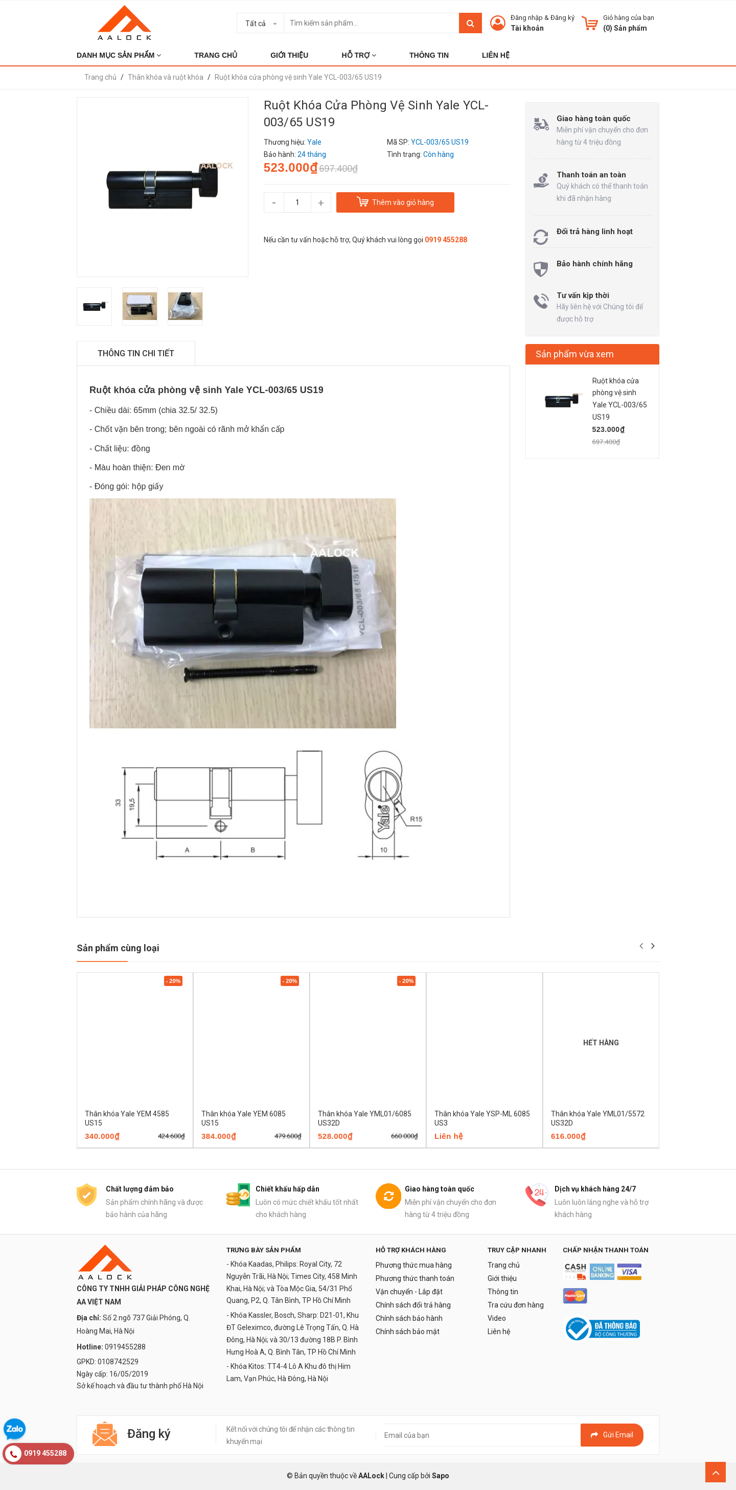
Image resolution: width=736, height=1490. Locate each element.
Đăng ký (562, 17)
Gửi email (612, 1435)
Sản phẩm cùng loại (118, 948)
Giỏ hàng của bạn (628, 17)
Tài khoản (527, 28)
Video (497, 1318)
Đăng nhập (527, 17)
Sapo (440, 1476)
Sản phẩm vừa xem (575, 354)
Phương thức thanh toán (415, 1278)
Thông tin (503, 1292)
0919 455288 (446, 240)
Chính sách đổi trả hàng (413, 1305)
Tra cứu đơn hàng (516, 1305)
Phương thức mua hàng (414, 1265)
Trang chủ (504, 1265)
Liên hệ (499, 1331)
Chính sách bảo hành (409, 1318)
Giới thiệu (502, 1278)
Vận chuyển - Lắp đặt (409, 1292)
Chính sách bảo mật (408, 1331)
